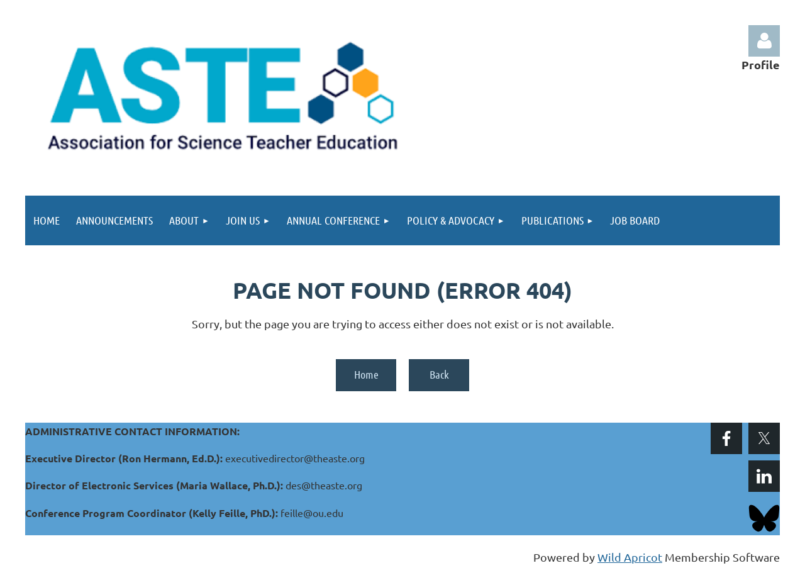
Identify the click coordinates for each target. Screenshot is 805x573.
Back (439, 374)
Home (366, 374)
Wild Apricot (629, 557)
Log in (764, 41)
